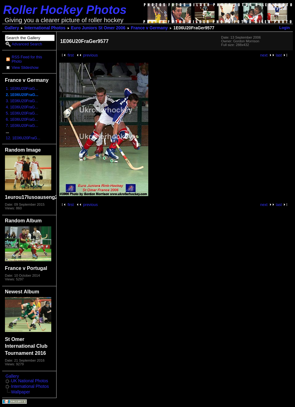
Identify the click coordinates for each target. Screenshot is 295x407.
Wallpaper (20, 392)
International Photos (44, 28)
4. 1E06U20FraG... (22, 107)
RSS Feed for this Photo (27, 59)
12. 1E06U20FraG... (23, 138)
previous (90, 55)
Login (284, 28)
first (71, 55)
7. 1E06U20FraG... (22, 126)
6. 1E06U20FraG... (22, 119)
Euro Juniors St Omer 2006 (98, 28)
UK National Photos (29, 381)
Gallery (12, 28)
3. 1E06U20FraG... (22, 101)
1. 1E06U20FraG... (22, 88)
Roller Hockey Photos (65, 9)
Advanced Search (27, 44)
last (279, 55)
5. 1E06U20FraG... (22, 113)
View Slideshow (25, 67)
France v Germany (149, 28)
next (264, 55)
